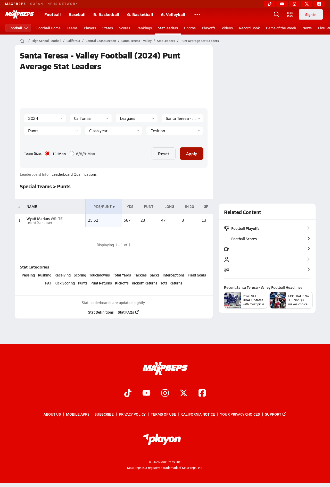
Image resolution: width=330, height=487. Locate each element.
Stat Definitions (100, 312)
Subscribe (104, 414)
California (73, 41)
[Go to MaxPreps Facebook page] (202, 393)
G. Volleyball (173, 14)
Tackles (140, 275)
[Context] (182, 118)
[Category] (52, 131)
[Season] (45, 118)
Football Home (48, 27)
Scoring (79, 275)
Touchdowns (99, 275)
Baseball (77, 14)
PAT (48, 283)
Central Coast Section (101, 41)
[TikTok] (269, 4)
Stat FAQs (128, 312)
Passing (28, 275)
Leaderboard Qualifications (74, 174)
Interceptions (173, 275)
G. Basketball (140, 14)
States (107, 27)
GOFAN (36, 4)
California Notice (198, 414)
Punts (82, 283)
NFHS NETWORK (62, 4)
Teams (72, 27)
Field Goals (196, 275)
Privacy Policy (132, 414)
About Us (52, 414)
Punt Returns (101, 283)
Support (276, 414)
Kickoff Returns (144, 283)
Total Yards (122, 275)
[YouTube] (282, 4)
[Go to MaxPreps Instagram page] (165, 393)
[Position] (174, 131)
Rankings (144, 27)
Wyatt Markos (38, 218)
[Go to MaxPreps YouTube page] (146, 393)
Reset (163, 153)
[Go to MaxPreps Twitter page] (183, 393)
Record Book (249, 27)
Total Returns (171, 283)
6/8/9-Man (82, 153)
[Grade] (113, 131)
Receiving (62, 275)
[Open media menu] (290, 14)
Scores (124, 27)
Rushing (44, 275)
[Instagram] (294, 4)
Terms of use (163, 414)
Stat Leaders (166, 41)
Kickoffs (122, 283)
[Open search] (276, 14)
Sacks (154, 275)
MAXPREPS (15, 4)
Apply (191, 153)
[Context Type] (137, 118)
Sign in (310, 14)
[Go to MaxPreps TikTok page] (128, 393)
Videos (227, 27)
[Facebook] (319, 4)
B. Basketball (106, 14)
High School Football (46, 41)
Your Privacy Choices (240, 414)
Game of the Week (281, 27)
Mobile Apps (77, 414)
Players (90, 27)
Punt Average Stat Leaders (199, 41)
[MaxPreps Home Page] (22, 41)
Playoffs (209, 27)
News (307, 27)
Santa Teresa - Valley (136, 41)
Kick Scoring (64, 283)
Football (52, 14)
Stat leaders (168, 27)
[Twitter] (306, 4)
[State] (91, 118)
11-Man (55, 153)
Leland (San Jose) (39, 223)
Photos (190, 27)
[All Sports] (197, 14)
